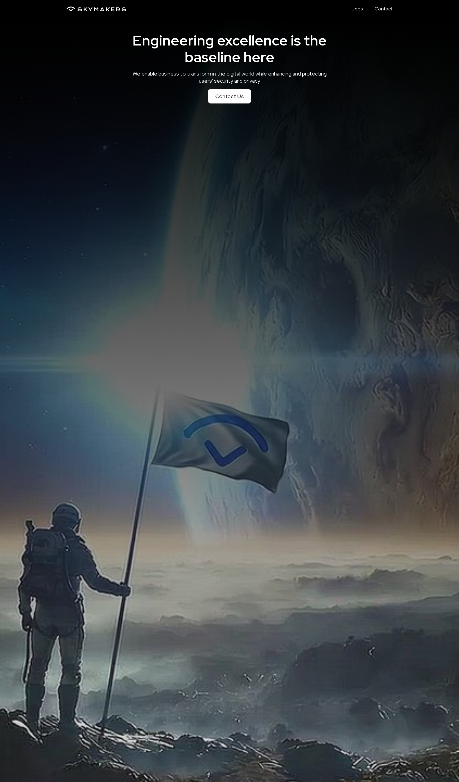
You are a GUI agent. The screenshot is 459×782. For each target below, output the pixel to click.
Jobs (357, 9)
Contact (383, 9)
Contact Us (229, 96)
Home (333, 9)
